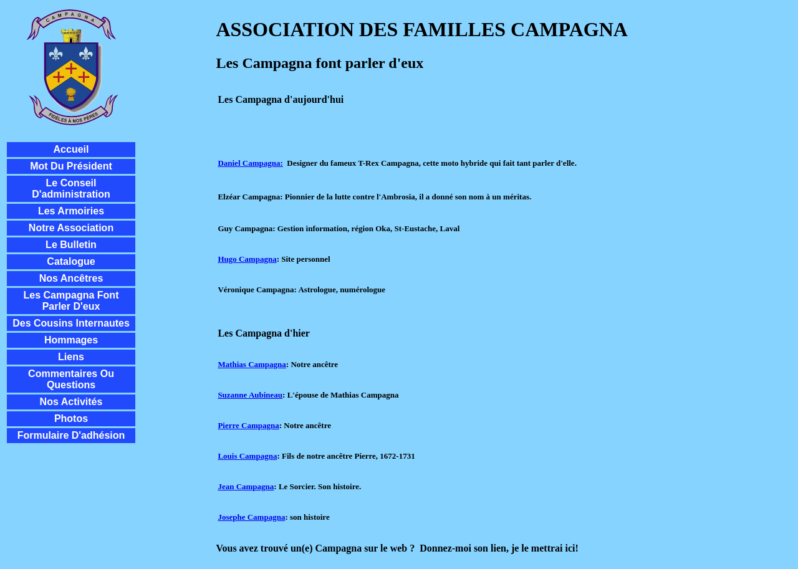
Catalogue (71, 261)
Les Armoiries (71, 211)
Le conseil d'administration (71, 188)
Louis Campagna (247, 456)
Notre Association (71, 227)
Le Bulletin (71, 244)
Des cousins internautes (71, 323)
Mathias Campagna (252, 364)
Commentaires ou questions (71, 379)
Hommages (71, 340)
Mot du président (71, 166)
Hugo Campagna (247, 259)
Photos (71, 418)
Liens (71, 356)
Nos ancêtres (71, 278)
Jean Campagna (246, 486)
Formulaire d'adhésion (71, 435)
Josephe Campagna (251, 517)
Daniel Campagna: (250, 163)
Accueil (71, 149)
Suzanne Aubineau (250, 394)
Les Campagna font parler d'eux (71, 301)
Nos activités (71, 401)
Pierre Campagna (248, 425)
